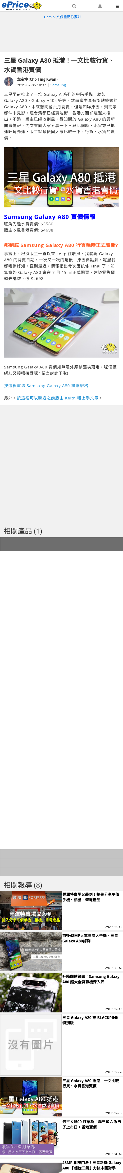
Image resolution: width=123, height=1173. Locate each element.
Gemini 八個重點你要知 (63, 16)
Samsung (58, 85)
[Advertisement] (62, 34)
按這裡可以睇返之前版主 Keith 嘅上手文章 (58, 398)
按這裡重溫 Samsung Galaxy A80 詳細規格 (46, 385)
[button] (74, 6)
